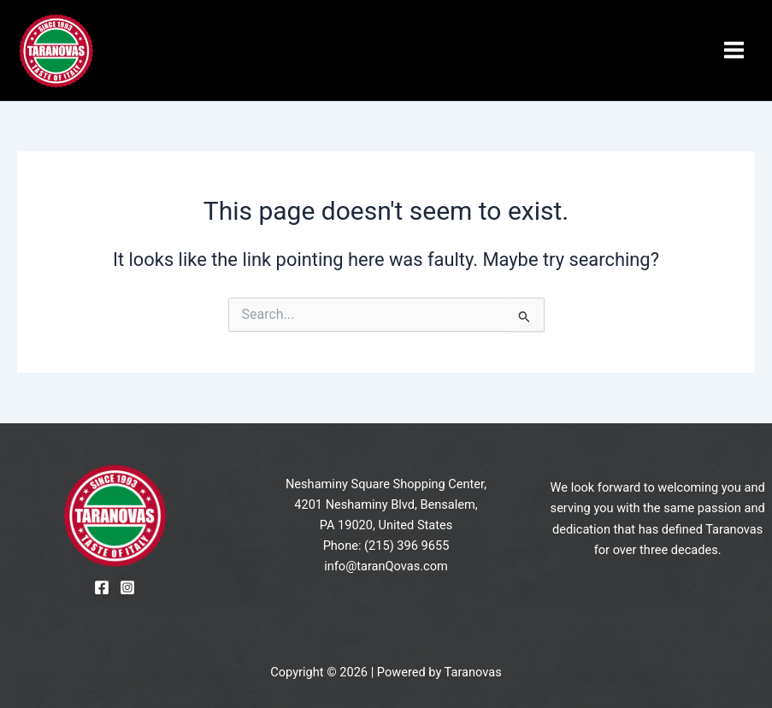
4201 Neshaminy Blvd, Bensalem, (385, 504)
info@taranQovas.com (386, 566)
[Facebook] (101, 587)
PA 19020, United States (386, 525)
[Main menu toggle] (734, 51)
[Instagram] (127, 587)
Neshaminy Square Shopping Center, (386, 484)
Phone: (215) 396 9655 (386, 545)
